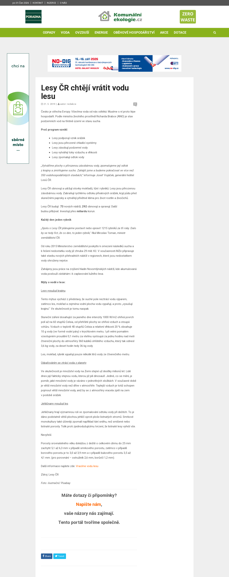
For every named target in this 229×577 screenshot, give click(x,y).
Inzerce (51, 2)
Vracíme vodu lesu (87, 466)
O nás (63, 2)
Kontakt (38, 2)
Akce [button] (164, 32)
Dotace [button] (180, 32)
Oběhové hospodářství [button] (134, 32)
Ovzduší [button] (82, 32)
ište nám (92, 504)
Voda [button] (65, 32)
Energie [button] (101, 32)
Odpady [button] (49, 32)
